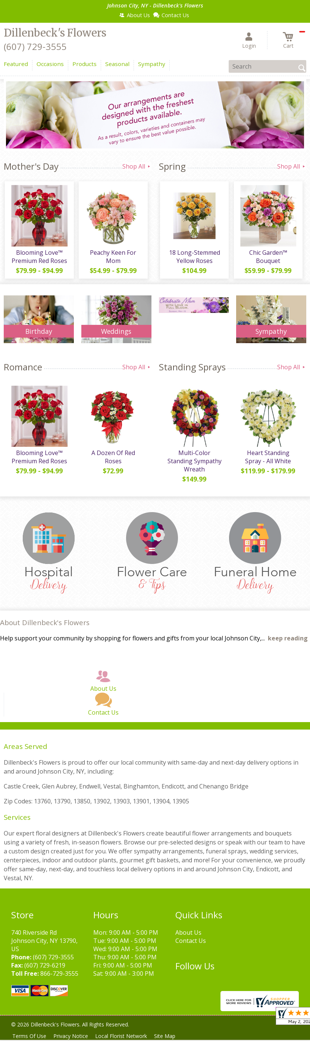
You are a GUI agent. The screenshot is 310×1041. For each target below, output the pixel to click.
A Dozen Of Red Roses (112, 459)
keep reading (288, 638)
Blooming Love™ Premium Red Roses (38, 258)
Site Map (171, 1036)
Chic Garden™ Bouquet (267, 258)
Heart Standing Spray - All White (268, 459)
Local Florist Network (125, 1036)
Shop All (136, 166)
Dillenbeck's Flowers (55, 32)
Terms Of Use (30, 1036)
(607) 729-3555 (35, 46)
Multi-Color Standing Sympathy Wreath (194, 459)
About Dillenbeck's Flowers (45, 622)
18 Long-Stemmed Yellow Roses (193, 258)
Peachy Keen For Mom (113, 258)
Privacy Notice (73, 1036)
